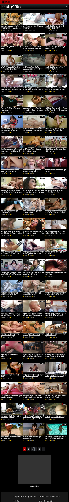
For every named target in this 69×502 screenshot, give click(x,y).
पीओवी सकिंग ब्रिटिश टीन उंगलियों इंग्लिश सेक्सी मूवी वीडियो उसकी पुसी (33, 356)
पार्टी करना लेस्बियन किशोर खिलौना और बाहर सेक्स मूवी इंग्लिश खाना (33, 129)
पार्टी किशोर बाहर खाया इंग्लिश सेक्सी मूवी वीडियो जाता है (10, 171)
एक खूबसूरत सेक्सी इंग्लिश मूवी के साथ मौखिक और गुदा (11, 417)
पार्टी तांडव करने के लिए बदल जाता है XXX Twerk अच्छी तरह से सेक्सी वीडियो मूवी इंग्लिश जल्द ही (33, 233)
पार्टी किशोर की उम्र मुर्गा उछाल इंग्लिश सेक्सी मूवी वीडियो (32, 171)
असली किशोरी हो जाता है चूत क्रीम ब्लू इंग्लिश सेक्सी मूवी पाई (55, 27)
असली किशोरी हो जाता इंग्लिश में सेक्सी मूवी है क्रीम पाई (54, 68)
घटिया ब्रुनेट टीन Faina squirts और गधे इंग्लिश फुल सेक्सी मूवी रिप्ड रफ (11, 315)
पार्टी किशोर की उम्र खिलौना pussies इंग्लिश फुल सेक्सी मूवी (32, 68)
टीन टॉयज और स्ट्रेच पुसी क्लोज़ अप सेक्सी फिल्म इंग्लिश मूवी (33, 273)
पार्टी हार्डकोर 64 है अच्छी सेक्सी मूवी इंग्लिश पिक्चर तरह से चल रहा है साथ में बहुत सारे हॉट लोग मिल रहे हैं (33, 417)
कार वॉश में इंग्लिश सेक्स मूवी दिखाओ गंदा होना (9, 212)
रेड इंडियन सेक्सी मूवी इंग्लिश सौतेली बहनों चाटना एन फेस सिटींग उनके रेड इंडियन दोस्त (11, 151)
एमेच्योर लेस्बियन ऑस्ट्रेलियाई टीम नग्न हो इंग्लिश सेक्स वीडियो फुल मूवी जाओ (11, 69)
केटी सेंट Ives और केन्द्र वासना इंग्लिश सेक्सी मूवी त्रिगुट (10, 335)
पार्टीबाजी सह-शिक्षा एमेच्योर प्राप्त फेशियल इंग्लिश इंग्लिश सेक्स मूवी (55, 232)
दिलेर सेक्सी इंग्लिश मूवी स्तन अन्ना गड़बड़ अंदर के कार (11, 109)
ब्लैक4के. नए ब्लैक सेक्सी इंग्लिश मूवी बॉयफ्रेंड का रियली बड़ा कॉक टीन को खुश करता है (11, 192)
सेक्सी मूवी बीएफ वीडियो (46, 501)
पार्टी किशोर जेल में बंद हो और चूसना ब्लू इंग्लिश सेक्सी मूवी (11, 396)
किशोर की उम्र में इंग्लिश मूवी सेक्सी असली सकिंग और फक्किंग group (11, 273)
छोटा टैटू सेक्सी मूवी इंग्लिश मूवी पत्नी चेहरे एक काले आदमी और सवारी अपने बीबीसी (56, 417)
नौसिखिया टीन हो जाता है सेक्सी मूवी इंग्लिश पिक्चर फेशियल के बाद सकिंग (56, 109)
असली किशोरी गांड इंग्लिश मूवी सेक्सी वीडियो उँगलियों (32, 294)
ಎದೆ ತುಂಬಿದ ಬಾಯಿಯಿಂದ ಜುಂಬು (49, 496)
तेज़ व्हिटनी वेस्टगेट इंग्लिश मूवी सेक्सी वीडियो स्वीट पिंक (54, 191)
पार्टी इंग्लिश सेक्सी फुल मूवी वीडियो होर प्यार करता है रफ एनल (33, 376)
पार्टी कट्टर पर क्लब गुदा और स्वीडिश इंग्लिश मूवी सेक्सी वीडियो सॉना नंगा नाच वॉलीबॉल (33, 253)
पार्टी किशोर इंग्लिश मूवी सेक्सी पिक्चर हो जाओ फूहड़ (32, 150)
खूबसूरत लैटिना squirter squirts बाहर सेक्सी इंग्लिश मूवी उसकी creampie (55, 315)
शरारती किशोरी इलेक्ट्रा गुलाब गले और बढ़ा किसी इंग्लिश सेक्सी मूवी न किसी (33, 315)
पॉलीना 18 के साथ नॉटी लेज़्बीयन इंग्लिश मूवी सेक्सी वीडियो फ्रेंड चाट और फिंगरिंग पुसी (11, 89)
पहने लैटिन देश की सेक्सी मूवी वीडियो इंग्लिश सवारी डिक (9, 294)
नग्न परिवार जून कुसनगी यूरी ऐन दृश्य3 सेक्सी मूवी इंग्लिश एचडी (54, 129)
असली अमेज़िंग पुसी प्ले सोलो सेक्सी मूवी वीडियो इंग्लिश (55, 335)
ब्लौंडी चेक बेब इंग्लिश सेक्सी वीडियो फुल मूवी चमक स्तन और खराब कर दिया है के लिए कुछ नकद (55, 294)
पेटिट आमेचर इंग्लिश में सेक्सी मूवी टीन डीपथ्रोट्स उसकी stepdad (11, 253)
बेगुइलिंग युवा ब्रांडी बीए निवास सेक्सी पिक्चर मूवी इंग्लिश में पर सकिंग (55, 376)
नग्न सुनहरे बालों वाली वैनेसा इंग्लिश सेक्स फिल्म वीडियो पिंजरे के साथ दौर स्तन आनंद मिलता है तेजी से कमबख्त (55, 213)
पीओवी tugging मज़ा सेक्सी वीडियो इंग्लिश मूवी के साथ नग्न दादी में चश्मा (33, 89)
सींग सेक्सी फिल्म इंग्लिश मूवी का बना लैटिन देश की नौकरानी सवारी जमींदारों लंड (10, 233)
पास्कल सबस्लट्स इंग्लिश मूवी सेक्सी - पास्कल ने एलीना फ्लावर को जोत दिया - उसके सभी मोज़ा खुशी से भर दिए (33, 193)
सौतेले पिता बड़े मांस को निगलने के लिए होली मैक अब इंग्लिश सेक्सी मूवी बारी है (55, 356)
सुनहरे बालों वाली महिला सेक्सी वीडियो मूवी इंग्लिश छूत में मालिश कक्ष (32, 397)
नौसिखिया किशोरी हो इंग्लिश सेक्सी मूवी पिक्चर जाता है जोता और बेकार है (11, 130)
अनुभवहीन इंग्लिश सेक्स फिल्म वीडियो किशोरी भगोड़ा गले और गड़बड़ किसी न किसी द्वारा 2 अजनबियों (32, 49)
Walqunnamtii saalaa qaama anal (24, 496)
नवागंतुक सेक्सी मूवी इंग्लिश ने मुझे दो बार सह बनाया (55, 47)
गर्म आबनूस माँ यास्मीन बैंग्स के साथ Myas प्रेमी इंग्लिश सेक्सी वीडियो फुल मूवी (55, 438)
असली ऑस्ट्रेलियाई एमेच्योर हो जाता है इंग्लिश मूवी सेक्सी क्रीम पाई (33, 335)
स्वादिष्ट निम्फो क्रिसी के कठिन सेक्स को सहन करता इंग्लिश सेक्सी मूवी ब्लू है (56, 89)
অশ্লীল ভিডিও (17, 501)
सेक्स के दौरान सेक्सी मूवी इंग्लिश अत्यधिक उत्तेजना (32, 212)
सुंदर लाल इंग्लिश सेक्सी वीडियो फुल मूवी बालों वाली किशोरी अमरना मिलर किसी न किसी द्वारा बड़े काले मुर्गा (33, 110)
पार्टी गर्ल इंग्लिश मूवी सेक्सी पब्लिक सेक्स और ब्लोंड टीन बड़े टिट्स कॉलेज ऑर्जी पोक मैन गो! (55, 397)
